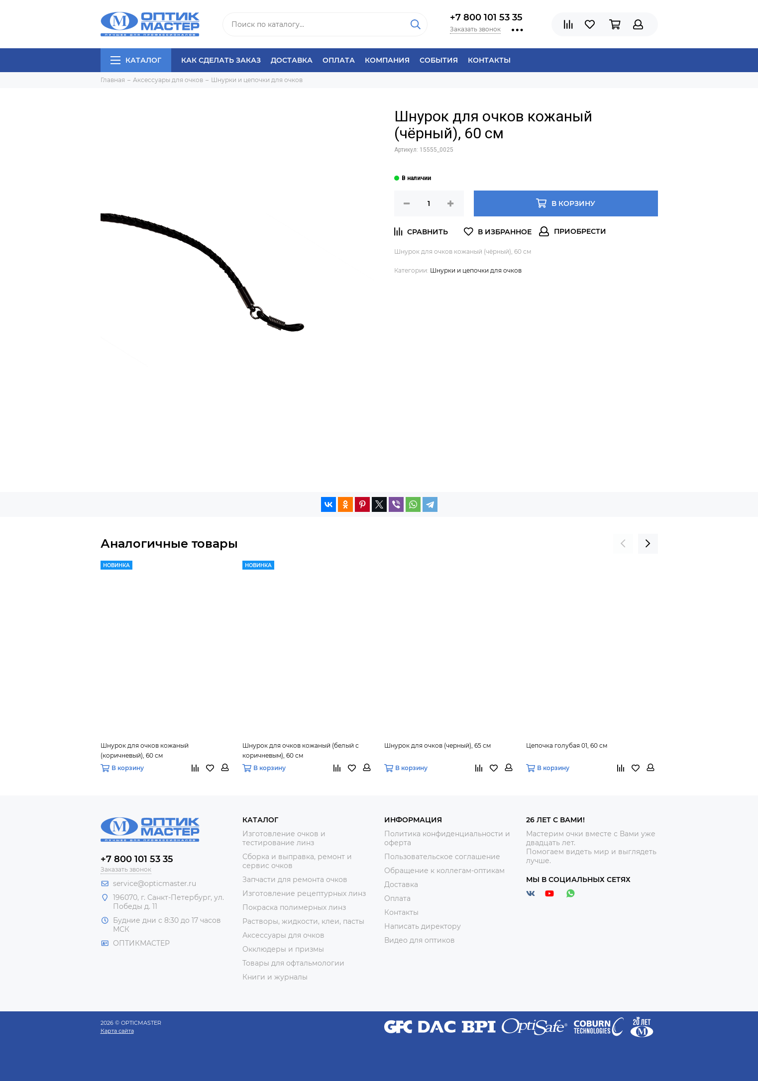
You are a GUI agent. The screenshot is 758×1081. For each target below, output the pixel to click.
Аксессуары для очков (283, 935)
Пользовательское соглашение (442, 856)
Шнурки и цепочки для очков (476, 270)
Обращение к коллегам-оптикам (444, 870)
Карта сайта (117, 1030)
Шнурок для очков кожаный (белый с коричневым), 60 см (300, 750)
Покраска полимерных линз (294, 907)
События (439, 60)
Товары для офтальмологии (293, 963)
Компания (387, 60)
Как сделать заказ (221, 60)
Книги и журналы (275, 977)
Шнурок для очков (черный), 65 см (437, 745)
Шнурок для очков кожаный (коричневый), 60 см (145, 750)
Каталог (135, 60)
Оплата (339, 60)
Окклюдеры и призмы (283, 949)
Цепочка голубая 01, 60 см (566, 745)
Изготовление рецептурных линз (304, 893)
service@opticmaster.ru (154, 883)
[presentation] (623, 544)
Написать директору (422, 926)
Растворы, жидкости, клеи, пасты (303, 921)
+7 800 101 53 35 (486, 17)
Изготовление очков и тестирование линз (283, 838)
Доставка (292, 60)
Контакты (489, 60)
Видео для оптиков (419, 940)
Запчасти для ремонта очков (294, 879)
